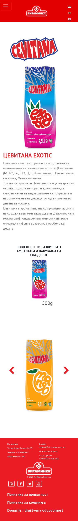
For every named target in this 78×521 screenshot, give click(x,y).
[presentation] (12, 370)
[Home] (39, 468)
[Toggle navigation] (6, 6)
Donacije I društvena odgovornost (35, 510)
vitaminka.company (48, 451)
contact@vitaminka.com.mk (52, 447)
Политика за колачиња (26, 502)
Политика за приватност (27, 494)
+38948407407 (22, 452)
